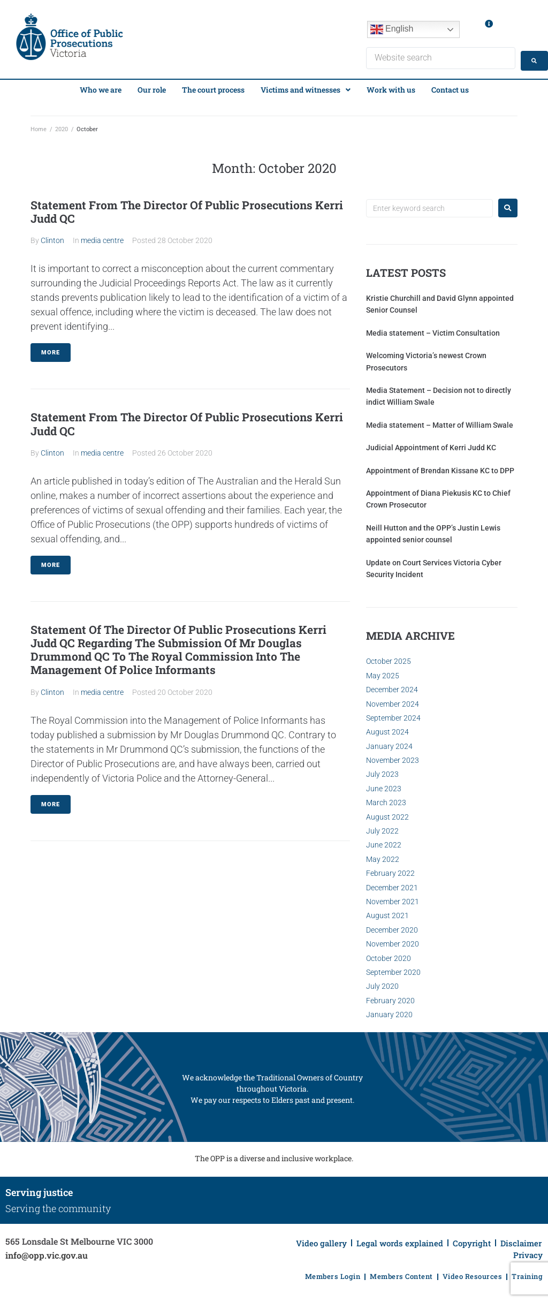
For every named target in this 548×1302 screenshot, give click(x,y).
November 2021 (392, 898)
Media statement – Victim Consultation (433, 330)
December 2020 (392, 926)
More (50, 349)
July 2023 (382, 771)
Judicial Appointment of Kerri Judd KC (431, 444)
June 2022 (383, 841)
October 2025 (388, 658)
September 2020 (393, 969)
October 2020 (388, 954)
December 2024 (392, 686)
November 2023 (392, 757)
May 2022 (382, 856)
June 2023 (383, 785)
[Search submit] (518, 56)
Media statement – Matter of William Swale (439, 422)
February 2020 (390, 997)
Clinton (52, 237)
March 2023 (386, 799)
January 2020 (389, 1011)
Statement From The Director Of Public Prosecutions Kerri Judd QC (187, 208)
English (392, 29)
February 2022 (390, 870)
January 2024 (389, 742)
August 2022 (387, 813)
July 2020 (382, 983)
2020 (61, 126)
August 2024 (387, 728)
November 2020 (392, 940)
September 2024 (393, 714)
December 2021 (392, 884)
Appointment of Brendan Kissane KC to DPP (440, 467)
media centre (102, 237)
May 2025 (382, 672)
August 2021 (387, 912)
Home (39, 126)
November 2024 (392, 700)
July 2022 (382, 827)
